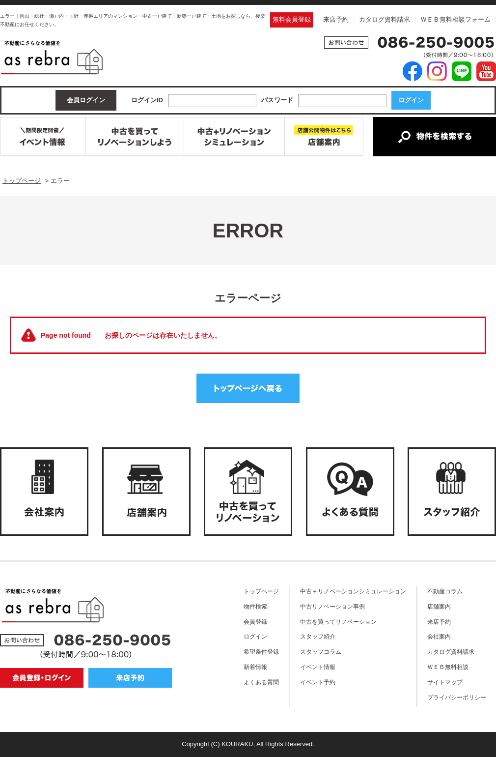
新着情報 (255, 667)
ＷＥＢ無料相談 (447, 667)
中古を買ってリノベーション (338, 621)
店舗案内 (439, 606)
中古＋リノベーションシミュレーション (353, 591)
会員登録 (255, 621)
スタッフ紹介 (317, 636)
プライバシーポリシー (456, 697)
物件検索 (255, 606)
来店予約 (336, 19)
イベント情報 (317, 667)
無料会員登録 (292, 19)
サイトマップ (445, 682)
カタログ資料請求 (384, 19)
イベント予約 (317, 682)
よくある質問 (261, 682)
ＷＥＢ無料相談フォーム (455, 19)
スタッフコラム (320, 651)
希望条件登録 (261, 651)
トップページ (261, 591)
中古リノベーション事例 (332, 606)
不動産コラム (445, 591)
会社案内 (439, 636)
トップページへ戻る (248, 388)
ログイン (255, 636)
